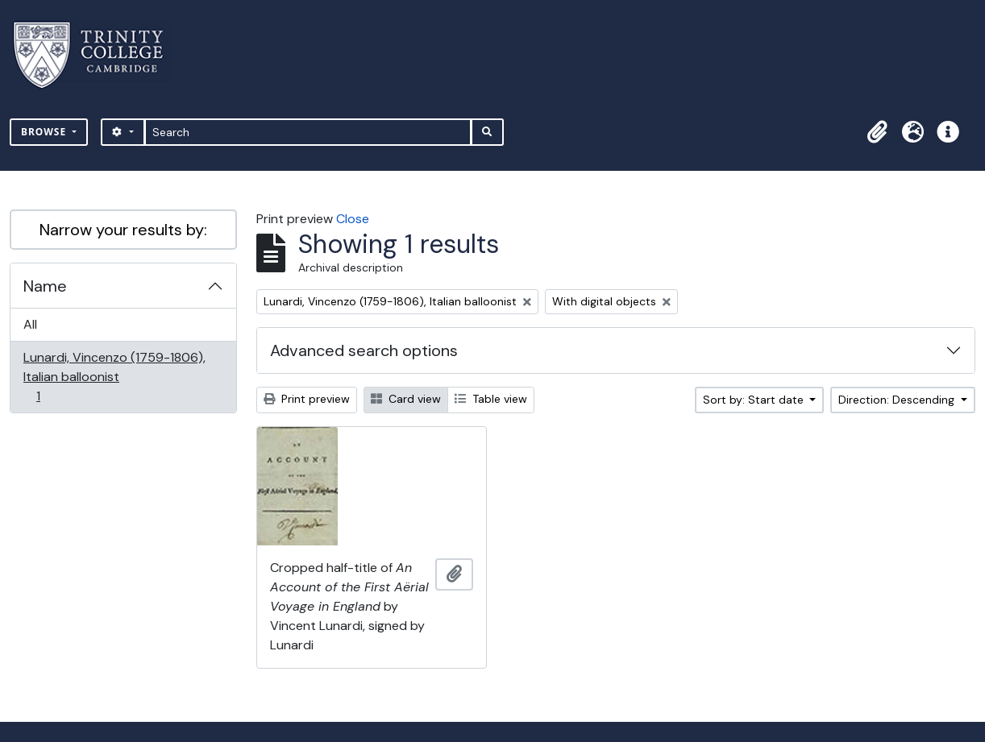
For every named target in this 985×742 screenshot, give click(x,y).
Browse (45, 132)
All (30, 324)
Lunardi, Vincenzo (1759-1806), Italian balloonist (114, 376)
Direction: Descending (898, 399)
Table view (491, 399)
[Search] (308, 132)
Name (45, 286)
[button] (877, 132)
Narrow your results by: (123, 229)
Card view (406, 399)
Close (352, 218)
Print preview (307, 399)
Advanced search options (364, 350)
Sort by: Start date (755, 399)
